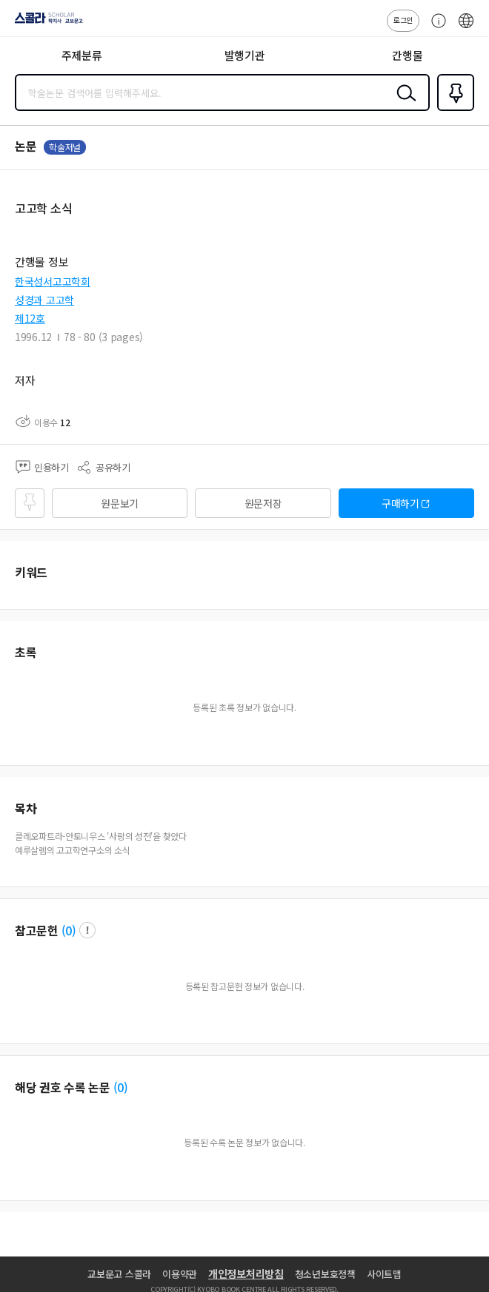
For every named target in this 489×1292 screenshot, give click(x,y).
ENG (466, 28)
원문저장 (263, 503)
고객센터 (434, 28)
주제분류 (81, 55)
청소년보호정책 (325, 1274)
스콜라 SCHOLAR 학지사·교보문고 (45, 23)
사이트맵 (384, 1274)
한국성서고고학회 (52, 281)
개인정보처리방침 (246, 1273)
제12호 (30, 318)
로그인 (403, 19)
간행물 (407, 55)
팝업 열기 (87, 930)
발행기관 (244, 55)
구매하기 (400, 503)
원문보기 (120, 503)
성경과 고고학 (44, 299)
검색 (403, 104)
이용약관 (179, 1274)
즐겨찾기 (453, 109)
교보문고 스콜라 (119, 1274)
